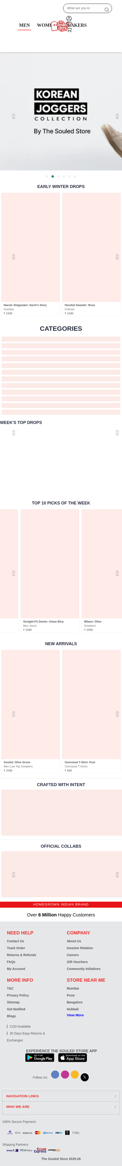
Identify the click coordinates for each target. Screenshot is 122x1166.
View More (75, 1015)
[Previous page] (9, 115)
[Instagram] (65, 1075)
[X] (85, 1077)
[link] (30, 813)
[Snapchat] (75, 1075)
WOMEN (46, 25)
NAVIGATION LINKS (22, 1096)
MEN (24, 25)
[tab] (47, 176)
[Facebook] (55, 1075)
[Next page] (112, 115)
